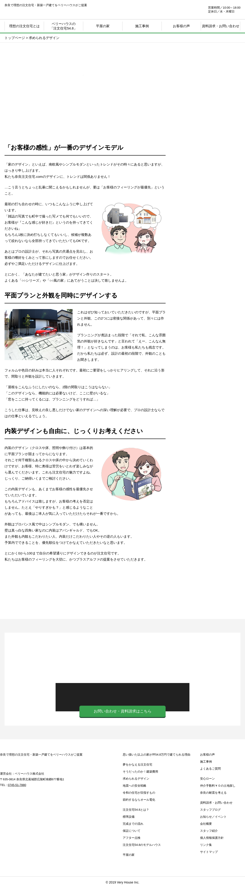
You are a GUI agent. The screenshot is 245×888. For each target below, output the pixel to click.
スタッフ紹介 (209, 830)
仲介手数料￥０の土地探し (206, 379)
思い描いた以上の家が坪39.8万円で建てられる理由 (206, 174)
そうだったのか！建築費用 (140, 771)
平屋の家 (103, 26)
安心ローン (206, 341)
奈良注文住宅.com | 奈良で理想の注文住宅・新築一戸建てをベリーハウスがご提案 (32, 11)
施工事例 (142, 26)
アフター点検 (131, 837)
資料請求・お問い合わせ (220, 26)
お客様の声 (207, 754)
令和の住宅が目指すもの (139, 792)
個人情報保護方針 (212, 837)
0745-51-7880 (178, 9)
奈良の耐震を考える (206, 495)
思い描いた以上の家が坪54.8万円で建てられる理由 (156, 754)
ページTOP (229, 865)
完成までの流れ (133, 823)
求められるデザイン (136, 778)
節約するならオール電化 (139, 799)
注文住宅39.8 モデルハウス (206, 302)
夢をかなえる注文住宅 (137, 764)
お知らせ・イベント (206, 418)
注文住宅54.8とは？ (136, 809)
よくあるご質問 (210, 768)
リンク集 (206, 845)
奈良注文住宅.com (27, 762)
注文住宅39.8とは (206, 247)
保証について (131, 830)
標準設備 (129, 816)
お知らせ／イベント (213, 816)
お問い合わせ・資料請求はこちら (123, 711)
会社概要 (206, 823)
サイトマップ (209, 852)
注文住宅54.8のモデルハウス (142, 845)
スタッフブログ (206, 456)
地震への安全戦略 (134, 785)
